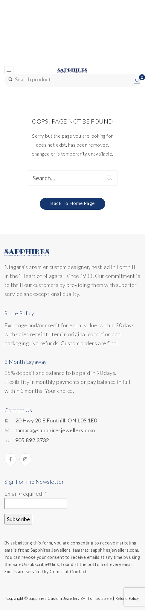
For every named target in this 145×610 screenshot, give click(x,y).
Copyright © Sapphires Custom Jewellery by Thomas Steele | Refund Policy (72, 598)
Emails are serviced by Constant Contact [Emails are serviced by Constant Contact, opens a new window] (45, 571)
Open (8, 70)
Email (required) (25, 493)
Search (9, 79)
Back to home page (72, 203)
